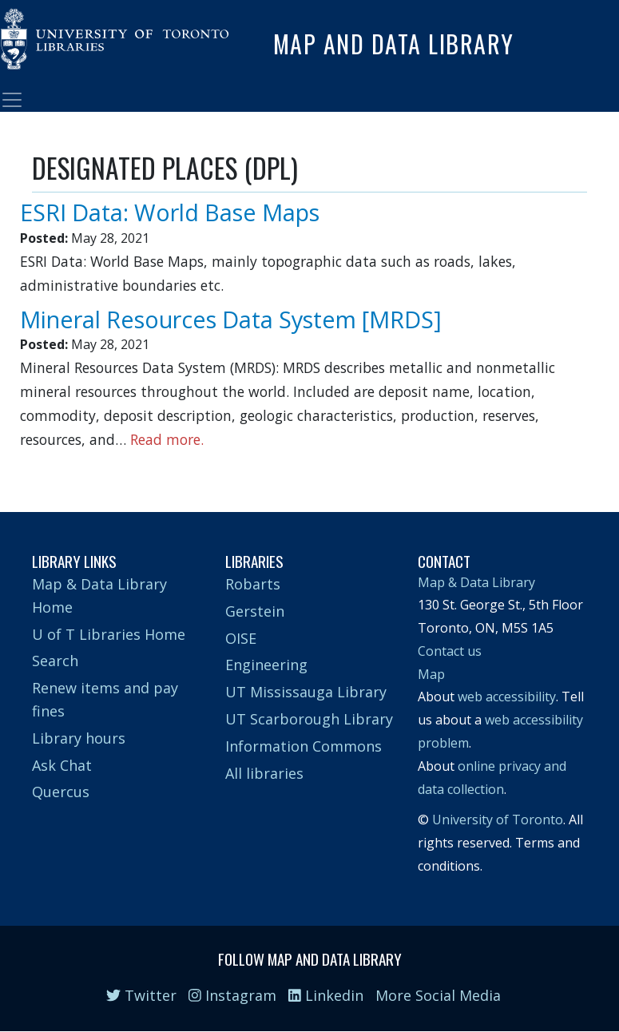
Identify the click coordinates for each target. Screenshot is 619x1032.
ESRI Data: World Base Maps (169, 212)
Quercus (60, 791)
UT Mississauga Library (306, 691)
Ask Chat (62, 765)
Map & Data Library (476, 582)
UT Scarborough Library (309, 718)
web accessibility (507, 696)
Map (431, 674)
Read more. (167, 439)
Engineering (266, 664)
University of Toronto (497, 819)
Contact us (450, 651)
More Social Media (438, 995)
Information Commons (303, 746)
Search (55, 660)
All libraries (264, 773)
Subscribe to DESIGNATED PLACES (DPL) (38, 465)
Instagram (232, 995)
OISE (240, 638)
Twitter (141, 995)
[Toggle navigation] (12, 100)
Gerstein (254, 611)
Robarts (252, 583)
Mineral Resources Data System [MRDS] (231, 319)
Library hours (78, 738)
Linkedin (325, 995)
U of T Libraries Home (108, 634)
